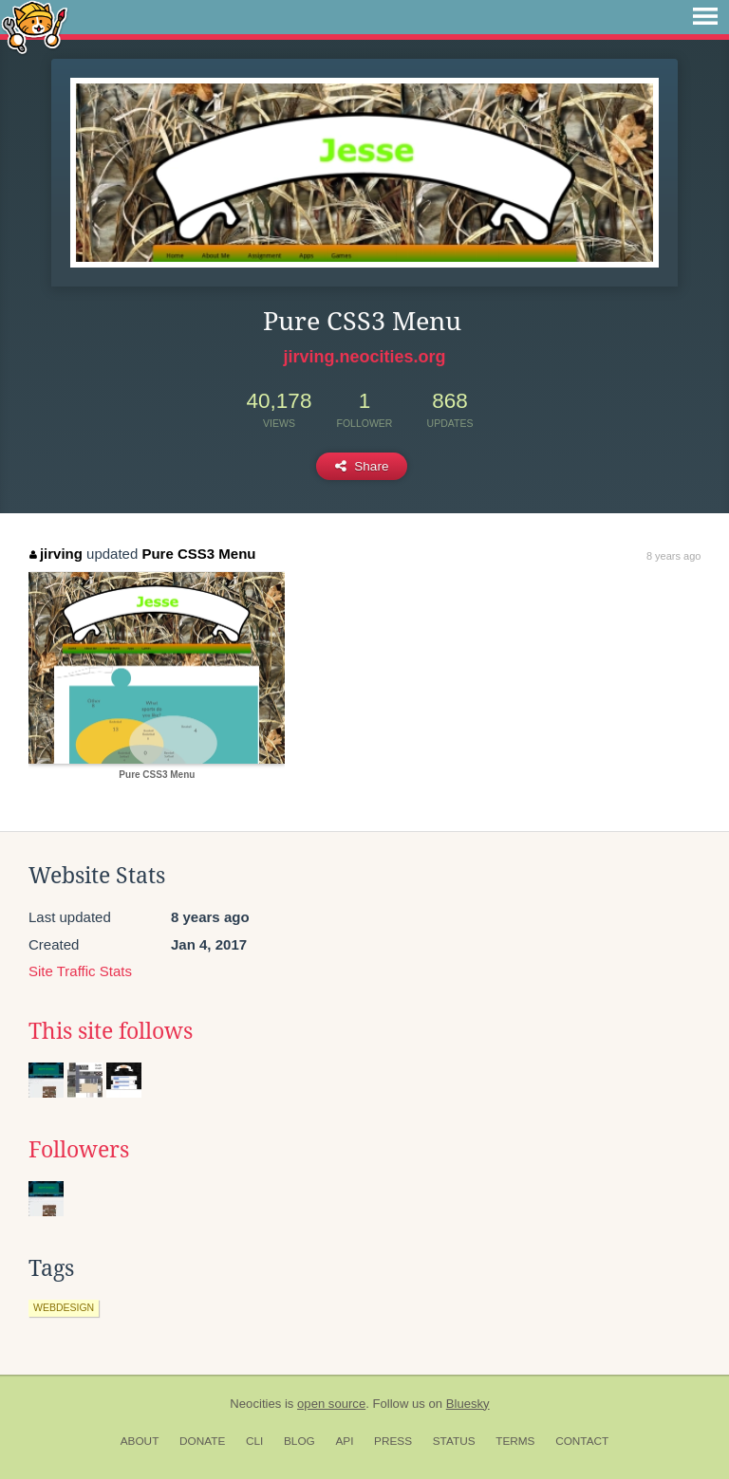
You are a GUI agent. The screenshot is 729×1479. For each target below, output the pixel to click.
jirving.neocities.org (364, 356)
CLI (254, 1441)
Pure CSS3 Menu (198, 553)
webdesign (63, 1307)
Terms (514, 1441)
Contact (581, 1441)
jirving (56, 553)
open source (331, 1403)
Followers (78, 1149)
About (140, 1441)
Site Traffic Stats (80, 971)
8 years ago (673, 556)
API (344, 1441)
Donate (202, 1441)
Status (454, 1441)
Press (393, 1441)
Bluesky (468, 1403)
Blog (299, 1441)
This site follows (110, 1031)
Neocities (255, 1403)
